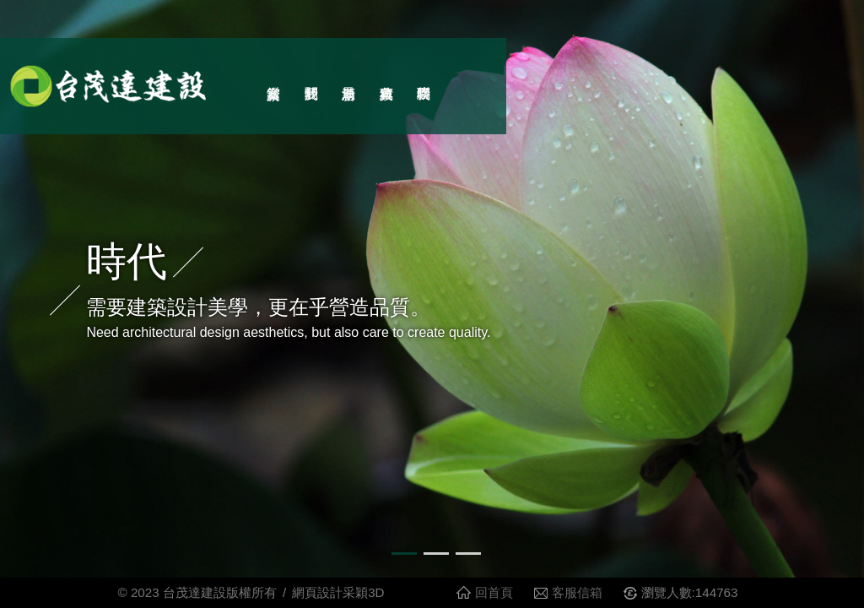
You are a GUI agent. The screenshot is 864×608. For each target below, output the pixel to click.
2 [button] (432, 560)
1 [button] (400, 560)
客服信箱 (577, 592)
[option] (432, 289)
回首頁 (494, 592)
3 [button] (464, 560)
